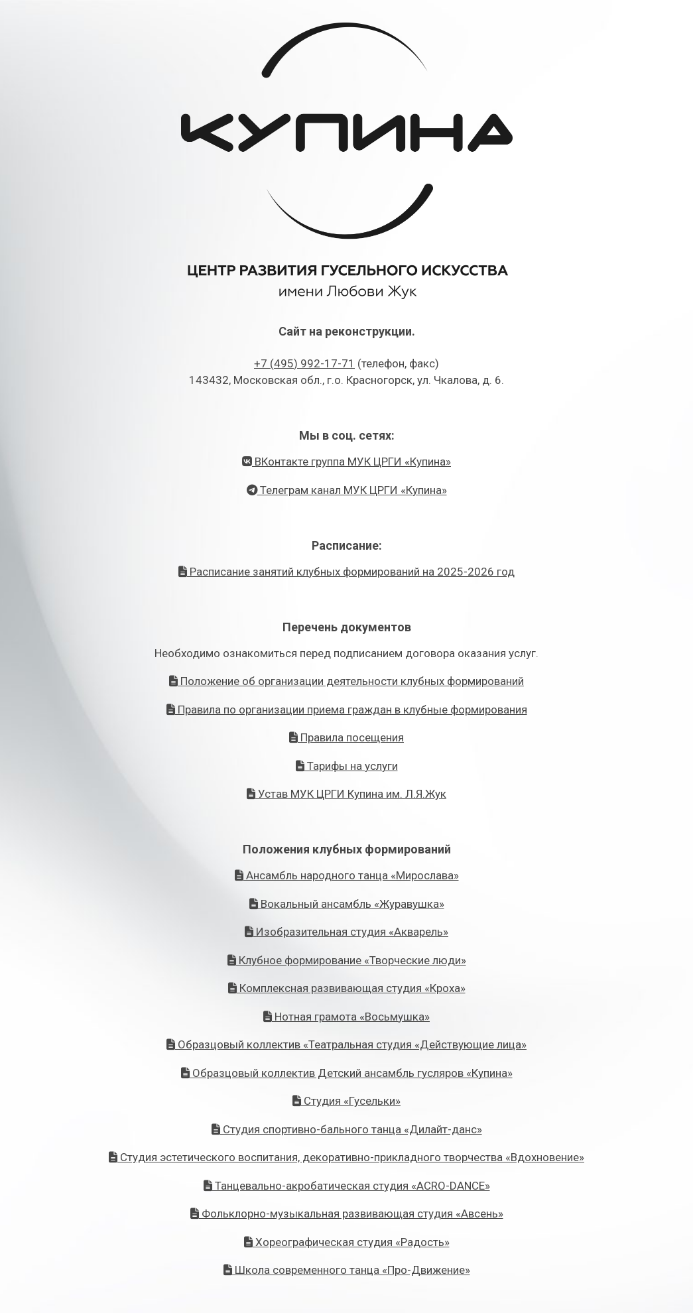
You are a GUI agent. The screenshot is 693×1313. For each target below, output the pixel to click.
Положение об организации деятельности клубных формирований (346, 681)
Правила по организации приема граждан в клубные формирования (346, 709)
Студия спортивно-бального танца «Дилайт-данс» (347, 1129)
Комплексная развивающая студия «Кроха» (347, 988)
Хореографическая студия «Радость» (347, 1242)
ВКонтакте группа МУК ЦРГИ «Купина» (346, 461)
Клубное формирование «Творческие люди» (346, 960)
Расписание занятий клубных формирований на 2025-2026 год (346, 571)
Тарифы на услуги (347, 766)
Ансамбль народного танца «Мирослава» (347, 875)
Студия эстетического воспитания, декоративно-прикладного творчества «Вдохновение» (346, 1157)
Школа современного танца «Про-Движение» (346, 1270)
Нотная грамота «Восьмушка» (346, 1016)
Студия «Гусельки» (346, 1100)
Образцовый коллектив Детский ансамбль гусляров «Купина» (347, 1073)
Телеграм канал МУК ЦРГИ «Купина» (347, 490)
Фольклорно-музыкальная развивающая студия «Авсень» (346, 1213)
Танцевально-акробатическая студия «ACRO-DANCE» (347, 1185)
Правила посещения (346, 737)
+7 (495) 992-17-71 (304, 363)
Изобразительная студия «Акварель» (346, 931)
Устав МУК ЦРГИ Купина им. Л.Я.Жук (346, 793)
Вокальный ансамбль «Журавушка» (346, 903)
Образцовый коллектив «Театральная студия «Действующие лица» (346, 1044)
